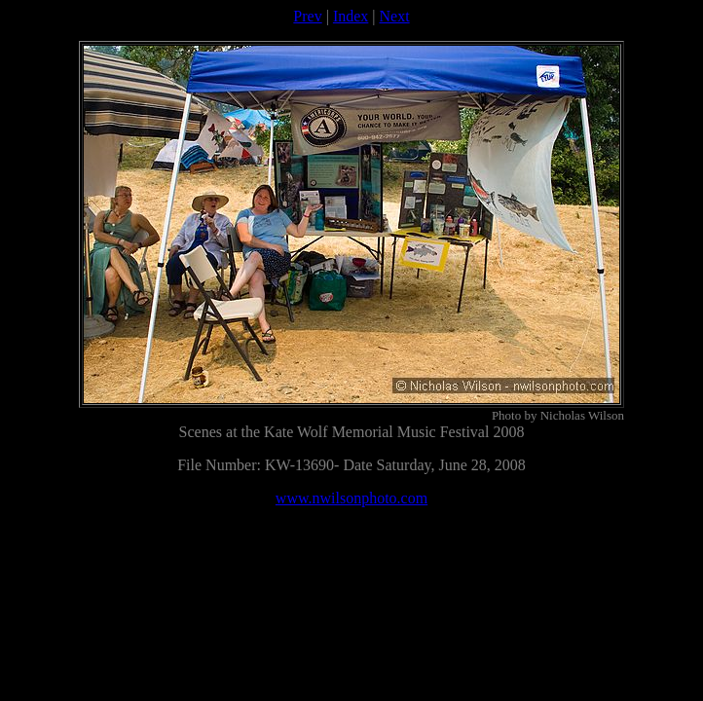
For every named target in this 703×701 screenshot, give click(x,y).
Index (350, 16)
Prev (307, 16)
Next (395, 16)
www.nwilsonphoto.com (351, 498)
